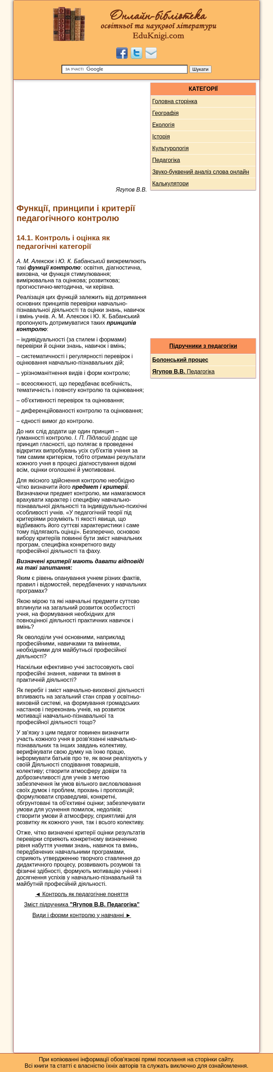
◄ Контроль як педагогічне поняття (81, 894)
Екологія (163, 125)
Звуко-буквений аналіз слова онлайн (200, 172)
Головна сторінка (174, 101)
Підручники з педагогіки (203, 346)
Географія (165, 113)
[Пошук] (124, 69)
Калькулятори (170, 184)
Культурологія (170, 148)
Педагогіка (166, 160)
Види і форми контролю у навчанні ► (81, 915)
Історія (161, 137)
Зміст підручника (81, 904)
